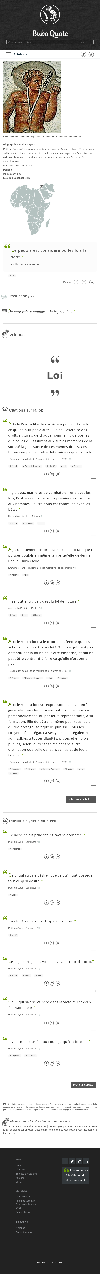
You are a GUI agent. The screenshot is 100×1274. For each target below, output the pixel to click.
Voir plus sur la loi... (81, 799)
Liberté (52, 466)
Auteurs (20, 1178)
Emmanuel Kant (16, 568)
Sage (27, 976)
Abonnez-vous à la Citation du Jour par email (76, 1175)
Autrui (14, 466)
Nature (37, 615)
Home (19, 1165)
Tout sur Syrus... (83, 1084)
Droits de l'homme (33, 466)
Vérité (14, 935)
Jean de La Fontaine (18, 608)
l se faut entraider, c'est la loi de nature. (43, 601)
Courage (31, 1056)
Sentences (33, 264)
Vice (39, 976)
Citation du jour (23, 1196)
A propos (20, 1228)
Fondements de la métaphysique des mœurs (49, 568)
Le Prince (34, 516)
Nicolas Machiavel (17, 516)
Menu (19, 1182)
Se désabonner (23, 1212)
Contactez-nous (24, 1232)
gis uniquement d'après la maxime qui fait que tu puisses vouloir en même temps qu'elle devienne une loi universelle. (51, 555)
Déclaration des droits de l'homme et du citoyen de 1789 (38, 459)
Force (14, 523)
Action (14, 575)
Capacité (15, 769)
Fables (34, 608)
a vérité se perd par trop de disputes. (41, 921)
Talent (14, 773)
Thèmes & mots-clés (26, 1173)
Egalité (69, 769)
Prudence (16, 849)
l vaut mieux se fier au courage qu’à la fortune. (48, 1041)
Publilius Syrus (18, 264)
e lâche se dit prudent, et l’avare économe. (45, 835)
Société (77, 466)
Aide (13, 615)
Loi (13, 276)
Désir (14, 895)
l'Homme (29, 523)
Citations (20, 54)
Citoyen (31, 769)
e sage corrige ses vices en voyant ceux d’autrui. (50, 962)
